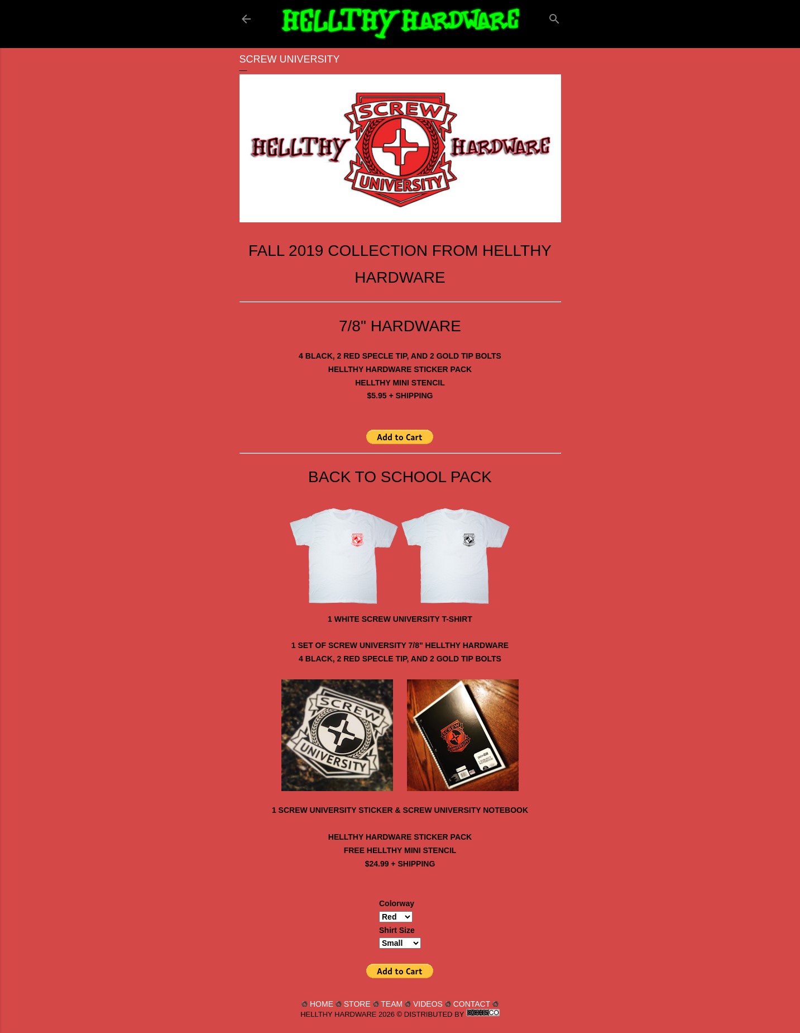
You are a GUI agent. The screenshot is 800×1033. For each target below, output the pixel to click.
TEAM (392, 1003)
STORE (357, 1003)
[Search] (554, 16)
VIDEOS (428, 1003)
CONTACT (471, 1003)
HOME (321, 1003)
